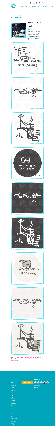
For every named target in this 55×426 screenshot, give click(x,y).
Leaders (39, 6)
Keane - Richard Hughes (16, 17)
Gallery (51, 6)
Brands (28, 6)
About (22, 6)
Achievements (34, 6)
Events (46, 6)
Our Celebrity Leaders (19, 15)
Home (18, 6)
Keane (39, 36)
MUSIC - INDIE (29, 15)
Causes (43, 6)
